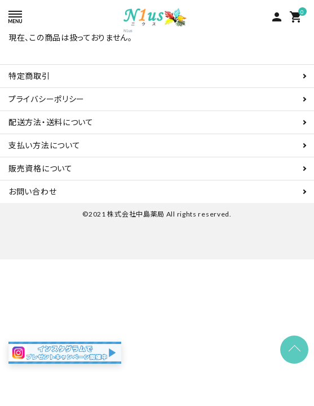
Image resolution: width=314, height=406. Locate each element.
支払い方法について (44, 145)
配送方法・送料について (51, 122)
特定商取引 (29, 76)
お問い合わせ (32, 191)
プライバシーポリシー (46, 99)
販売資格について (40, 168)
